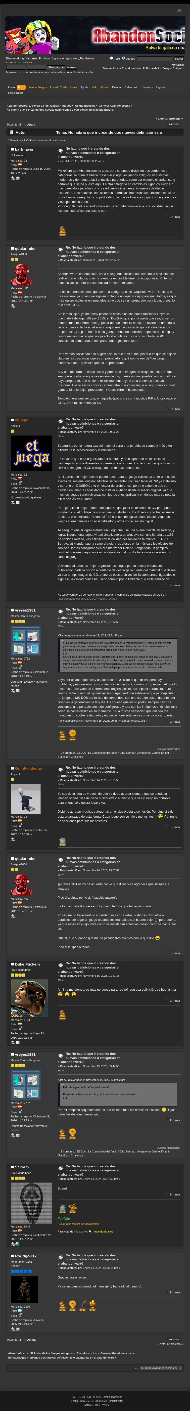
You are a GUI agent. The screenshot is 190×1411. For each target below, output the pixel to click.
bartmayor (24, 149)
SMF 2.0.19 (78, 1397)
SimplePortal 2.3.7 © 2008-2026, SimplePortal (97, 1401)
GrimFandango (28, 768)
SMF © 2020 (94, 1397)
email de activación (18, 62)
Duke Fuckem (27, 964)
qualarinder (25, 248)
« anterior (161, 118)
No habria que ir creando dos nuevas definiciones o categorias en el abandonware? (89, 153)
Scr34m (22, 1167)
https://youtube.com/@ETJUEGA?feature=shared (87, 598)
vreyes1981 (25, 610)
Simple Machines (112, 1397)
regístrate (71, 58)
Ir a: (137, 1368)
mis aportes (81, 1231)
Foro (115, 58)
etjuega (21, 420)
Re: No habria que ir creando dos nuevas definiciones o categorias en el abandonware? (89, 252)
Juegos (128, 58)
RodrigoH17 (26, 1256)
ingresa (56, 58)
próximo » (176, 118)
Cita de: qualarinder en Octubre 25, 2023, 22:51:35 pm (90, 635)
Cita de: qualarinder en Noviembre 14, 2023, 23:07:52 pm (91, 1080)
